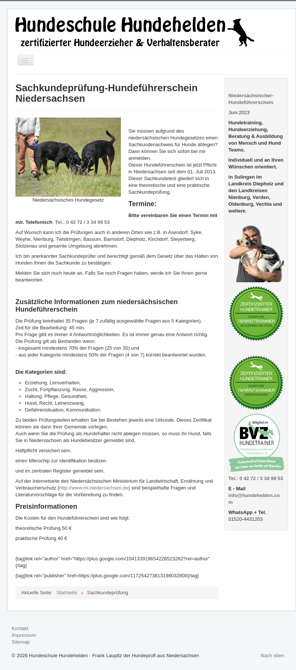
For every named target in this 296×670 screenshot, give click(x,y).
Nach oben (272, 655)
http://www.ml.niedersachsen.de (93, 488)
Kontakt (20, 628)
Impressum (24, 635)
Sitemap (21, 642)
